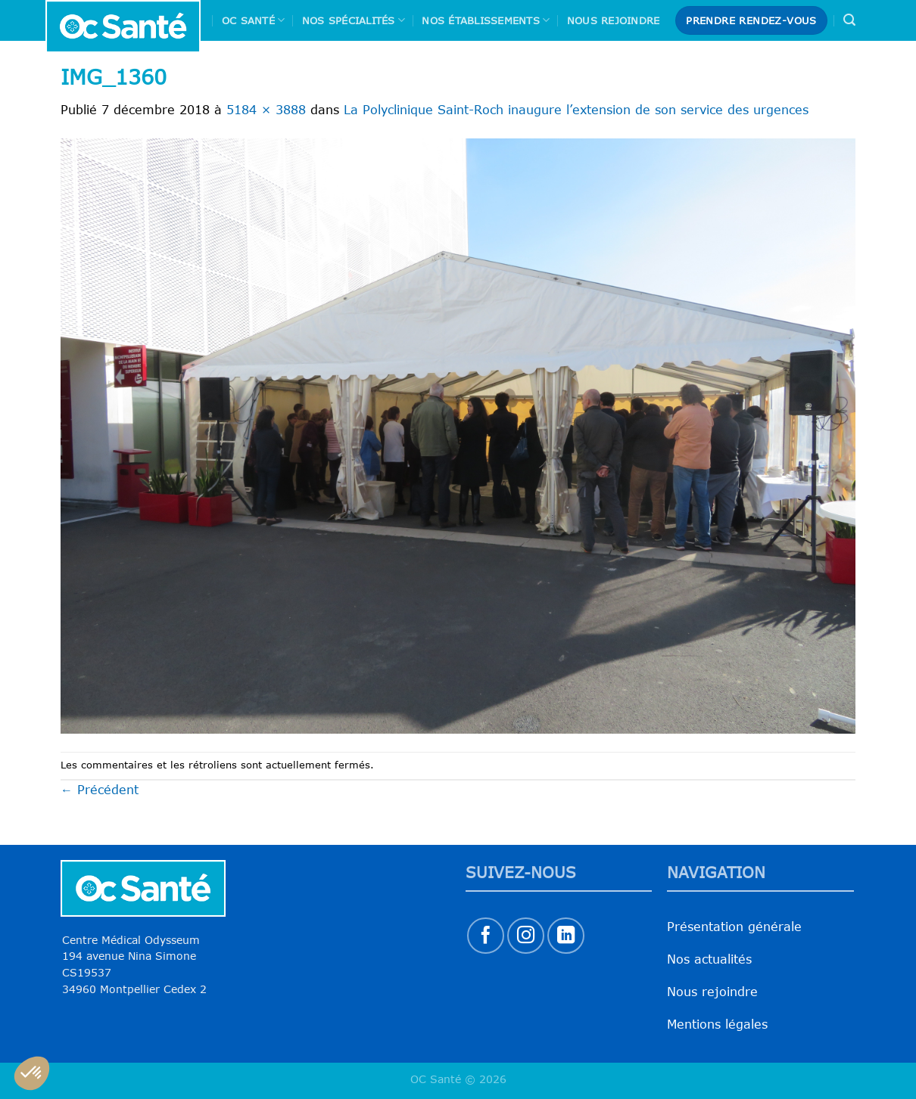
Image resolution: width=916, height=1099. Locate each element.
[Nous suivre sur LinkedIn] (565, 936)
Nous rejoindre (613, 20)
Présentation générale (734, 926)
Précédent (100, 789)
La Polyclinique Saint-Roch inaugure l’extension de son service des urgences (576, 109)
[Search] (849, 20)
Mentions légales (717, 1024)
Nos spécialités (353, 20)
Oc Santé (253, 20)
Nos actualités (709, 959)
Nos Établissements (486, 20)
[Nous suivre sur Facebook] (485, 936)
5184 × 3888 (266, 109)
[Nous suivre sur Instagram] (525, 936)
